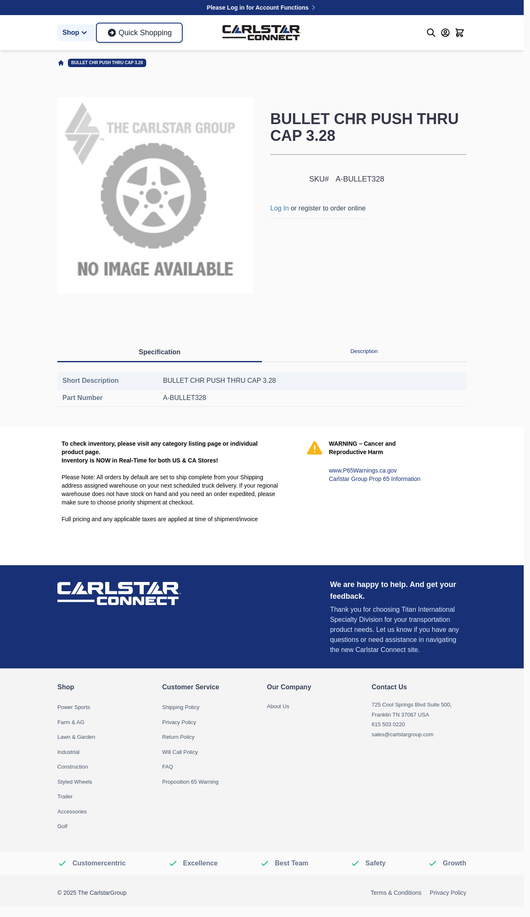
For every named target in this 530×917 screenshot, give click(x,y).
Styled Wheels (74, 782)
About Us (278, 706)
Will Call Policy (180, 752)
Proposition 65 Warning (190, 782)
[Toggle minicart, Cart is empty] (459, 32)
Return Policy (178, 737)
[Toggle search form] (431, 32)
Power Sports (73, 707)
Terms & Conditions (396, 892)
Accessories (72, 811)
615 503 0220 (388, 724)
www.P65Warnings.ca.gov (363, 470)
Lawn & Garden (76, 737)
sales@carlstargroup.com (403, 734)
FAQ (167, 767)
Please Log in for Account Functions (262, 7)
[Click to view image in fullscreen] (155, 195)
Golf (62, 826)
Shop (75, 33)
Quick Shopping (139, 33)
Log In (279, 208)
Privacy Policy (179, 722)
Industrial (68, 752)
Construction (72, 767)
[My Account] (445, 32)
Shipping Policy (180, 707)
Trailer (64, 796)
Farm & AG (70, 722)
